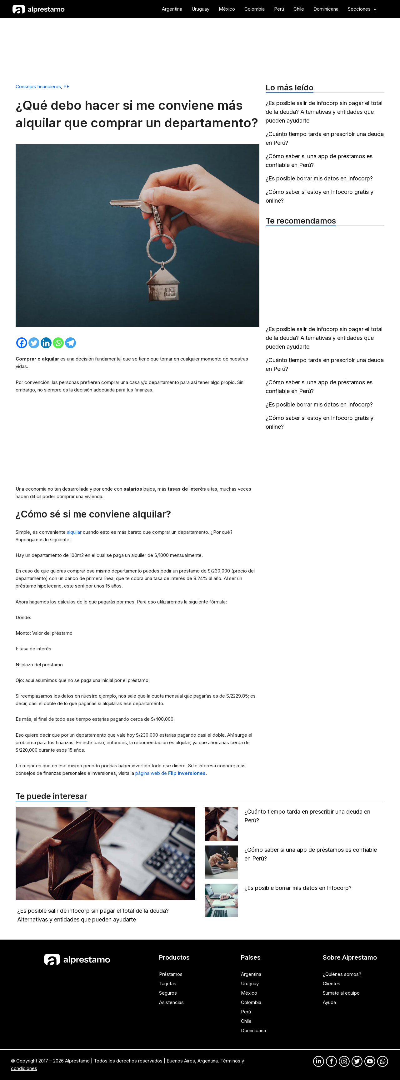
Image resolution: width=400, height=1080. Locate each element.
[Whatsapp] (58, 342)
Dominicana (253, 1030)
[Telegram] (70, 342)
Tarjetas (167, 984)
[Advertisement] (200, 47)
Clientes (331, 984)
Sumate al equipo (341, 993)
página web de (170, 773)
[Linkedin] (46, 342)
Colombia (251, 1002)
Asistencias (171, 1002)
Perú (246, 1012)
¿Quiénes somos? (342, 974)
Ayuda (329, 1002)
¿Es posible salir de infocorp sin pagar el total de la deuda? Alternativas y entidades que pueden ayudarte (324, 112)
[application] (374, 9)
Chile (246, 1021)
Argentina (251, 974)
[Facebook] (21, 342)
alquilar (75, 532)
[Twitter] (33, 342)
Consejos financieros (38, 86)
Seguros (168, 993)
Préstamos (170, 974)
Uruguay (250, 984)
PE (66, 86)
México (249, 993)
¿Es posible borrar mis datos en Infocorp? (319, 178)
